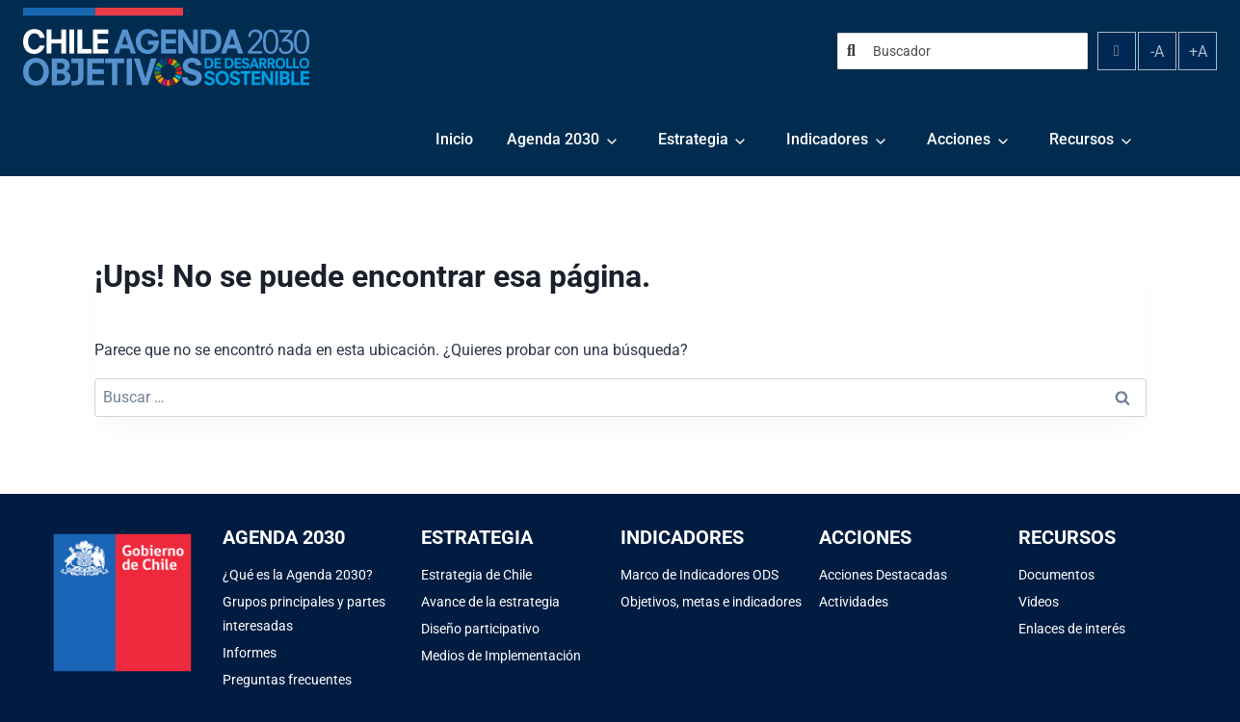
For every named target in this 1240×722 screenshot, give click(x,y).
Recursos (1081, 139)
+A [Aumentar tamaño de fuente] (1198, 51)
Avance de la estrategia (490, 601)
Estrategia (693, 139)
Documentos (1056, 574)
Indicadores (827, 139)
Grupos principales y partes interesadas (304, 613)
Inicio (454, 139)
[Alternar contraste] (1116, 51)
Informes (250, 652)
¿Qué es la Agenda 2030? (298, 574)
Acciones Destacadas (883, 574)
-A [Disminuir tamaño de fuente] (1157, 51)
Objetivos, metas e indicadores (711, 601)
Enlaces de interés (1071, 628)
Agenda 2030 (553, 139)
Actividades (853, 601)
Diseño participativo (480, 628)
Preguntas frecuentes (287, 679)
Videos (1038, 601)
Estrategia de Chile (476, 574)
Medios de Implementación (501, 655)
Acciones (958, 139)
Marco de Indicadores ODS (699, 574)
